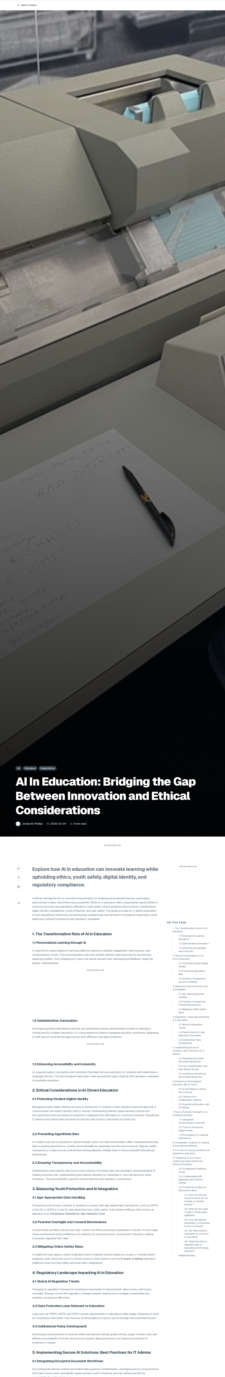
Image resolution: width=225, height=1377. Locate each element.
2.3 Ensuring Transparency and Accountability (192, 1037)
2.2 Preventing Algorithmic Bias (192, 1030)
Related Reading (187, 1312)
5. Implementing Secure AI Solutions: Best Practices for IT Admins (189, 1108)
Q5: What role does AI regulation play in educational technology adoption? (196, 1303)
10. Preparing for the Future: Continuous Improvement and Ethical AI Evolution (188, 1218)
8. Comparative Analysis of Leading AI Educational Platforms (191, 1201)
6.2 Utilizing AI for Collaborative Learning (190, 1155)
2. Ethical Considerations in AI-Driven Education (188, 1015)
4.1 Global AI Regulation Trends (190, 1083)
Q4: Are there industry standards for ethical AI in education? (196, 1291)
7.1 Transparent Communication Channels (192, 1178)
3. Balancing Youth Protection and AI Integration (190, 1045)
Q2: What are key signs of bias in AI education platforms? (196, 1269)
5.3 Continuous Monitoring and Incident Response (192, 1133)
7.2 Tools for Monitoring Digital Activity (191, 1186)
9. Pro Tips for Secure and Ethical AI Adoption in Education (191, 1209)
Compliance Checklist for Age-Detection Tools (77, 1220)
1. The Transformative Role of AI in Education (190, 987)
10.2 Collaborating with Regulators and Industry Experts (191, 1236)
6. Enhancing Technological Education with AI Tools (187, 1140)
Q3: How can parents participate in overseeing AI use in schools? (197, 1280)
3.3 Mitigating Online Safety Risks (192, 1068)
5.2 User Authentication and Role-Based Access (193, 1125)
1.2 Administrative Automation (194, 1000)
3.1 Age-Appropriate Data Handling (191, 1053)
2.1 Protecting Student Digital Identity (193, 1022)
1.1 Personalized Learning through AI (191, 995)
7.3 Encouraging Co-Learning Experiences (193, 1194)
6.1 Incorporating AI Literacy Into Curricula (192, 1148)
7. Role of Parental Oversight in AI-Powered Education (190, 1171)
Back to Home (27, 5)
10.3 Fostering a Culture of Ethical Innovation (192, 1246)
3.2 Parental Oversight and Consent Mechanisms (192, 1060)
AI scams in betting (131, 1265)
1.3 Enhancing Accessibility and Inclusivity (192, 1007)
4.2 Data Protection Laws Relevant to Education (192, 1091)
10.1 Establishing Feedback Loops (192, 1228)
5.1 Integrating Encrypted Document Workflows (191, 1117)
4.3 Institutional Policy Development (190, 1099)
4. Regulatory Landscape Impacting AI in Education (191, 1076)
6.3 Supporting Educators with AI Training (194, 1163)
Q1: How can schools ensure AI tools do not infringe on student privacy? (196, 1257)
